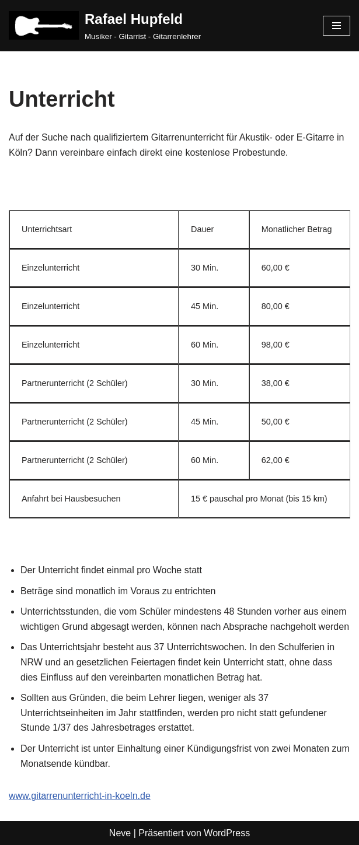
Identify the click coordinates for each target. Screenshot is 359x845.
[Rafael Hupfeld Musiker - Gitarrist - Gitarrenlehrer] (105, 25)
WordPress (227, 833)
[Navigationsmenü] (336, 26)
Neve (120, 833)
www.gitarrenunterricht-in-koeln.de (80, 796)
